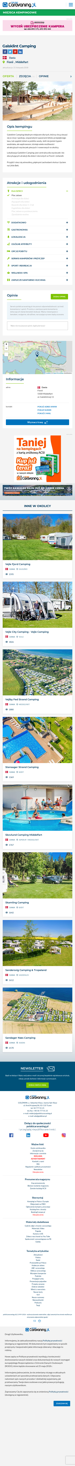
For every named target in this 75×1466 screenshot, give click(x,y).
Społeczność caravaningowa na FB (38, 1239)
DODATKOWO (16, 222)
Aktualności (38, 1255)
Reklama (38, 1156)
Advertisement (38, 1159)
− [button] (6, 348)
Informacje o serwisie (38, 1153)
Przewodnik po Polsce (38, 1263)
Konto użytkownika (38, 1148)
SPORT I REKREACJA (19, 265)
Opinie (44, 76)
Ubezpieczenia (38, 1172)
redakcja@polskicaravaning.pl (40, 1113)
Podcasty (38, 1303)
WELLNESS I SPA (17, 272)
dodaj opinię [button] (59, 297)
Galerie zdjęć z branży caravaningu (38, 1226)
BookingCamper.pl (38, 1212)
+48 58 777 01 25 (40, 1111)
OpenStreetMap (58, 373)
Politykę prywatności (52, 1340)
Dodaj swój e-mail (37, 1085)
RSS (38, 1164)
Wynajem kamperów (38, 1273)
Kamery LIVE (38, 1234)
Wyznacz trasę (37, 422)
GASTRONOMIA (17, 229)
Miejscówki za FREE (38, 1204)
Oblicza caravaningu (38, 1271)
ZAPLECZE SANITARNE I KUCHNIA (26, 280)
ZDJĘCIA (27, 76)
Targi (38, 1305)
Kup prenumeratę (38, 1183)
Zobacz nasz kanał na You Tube (38, 1236)
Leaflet (48, 373)
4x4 (38, 1295)
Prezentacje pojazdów (38, 1281)
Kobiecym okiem (38, 1265)
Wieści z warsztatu (38, 1289)
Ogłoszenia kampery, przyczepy (38, 1207)
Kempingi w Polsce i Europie (38, 1201)
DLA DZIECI (15, 191)
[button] (37, 191)
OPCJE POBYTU (17, 251)
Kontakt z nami (38, 1161)
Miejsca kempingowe (20, 12)
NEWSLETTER (32, 1068)
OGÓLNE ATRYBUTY (19, 244)
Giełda (38, 1242)
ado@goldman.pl (40, 1116)
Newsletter (38, 1169)
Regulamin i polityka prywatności (38, 1167)
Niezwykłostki (38, 1300)
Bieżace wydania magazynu (38, 1186)
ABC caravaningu (38, 1268)
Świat (38, 1260)
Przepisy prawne (38, 1284)
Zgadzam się (62, 1403)
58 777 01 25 (38, 1108)
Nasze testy (38, 1292)
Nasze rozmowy (38, 1297)
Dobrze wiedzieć (38, 1287)
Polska (38, 1257)
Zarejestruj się (38, 1151)
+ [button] (6, 344)
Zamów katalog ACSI (38, 1188)
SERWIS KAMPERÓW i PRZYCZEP (26, 258)
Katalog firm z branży (38, 1209)
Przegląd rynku (38, 1279)
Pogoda (38, 1231)
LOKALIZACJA (16, 237)
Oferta (8, 76)
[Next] (70, 76)
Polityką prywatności (58, 1391)
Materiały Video (38, 1228)
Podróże (38, 1276)
